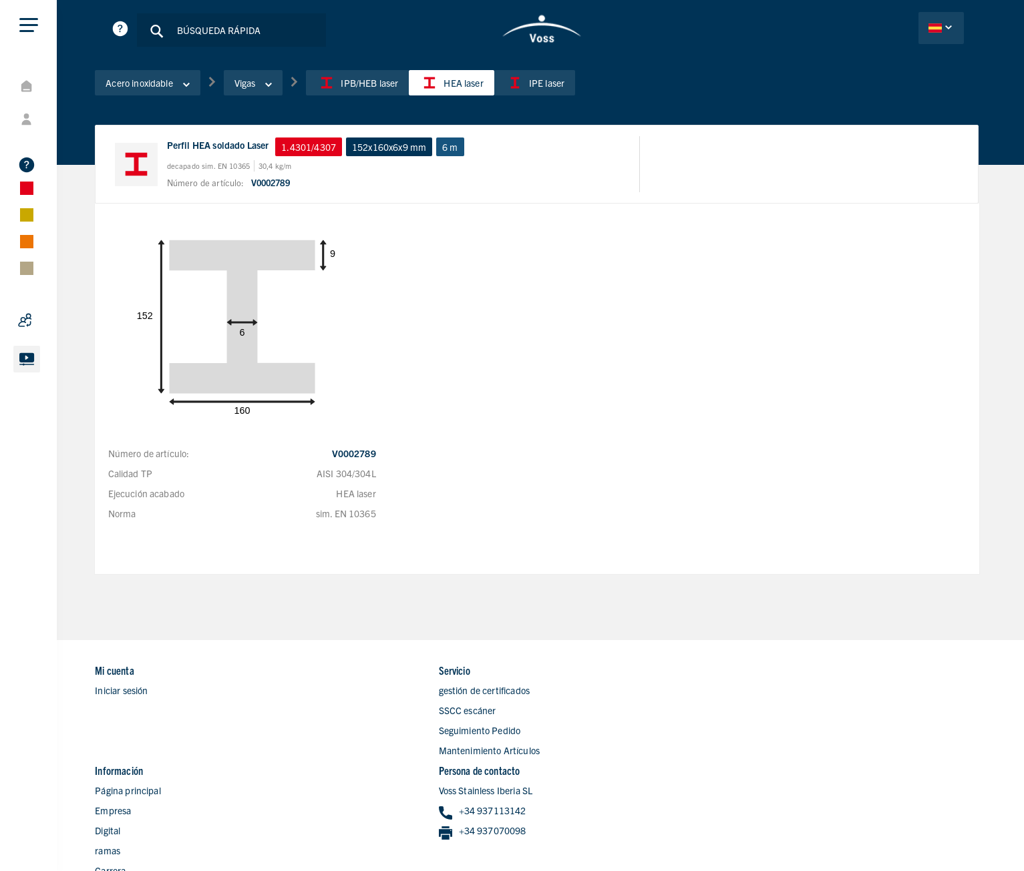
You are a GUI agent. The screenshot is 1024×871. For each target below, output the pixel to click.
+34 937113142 (814, 694)
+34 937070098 (814, 714)
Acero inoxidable (157, 86)
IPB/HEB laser (367, 86)
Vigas (263, 86)
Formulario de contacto (596, 773)
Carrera (564, 753)
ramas (561, 733)
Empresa (567, 693)
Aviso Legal (852, 836)
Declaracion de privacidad (764, 836)
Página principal (582, 673)
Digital (561, 713)
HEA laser (461, 86)
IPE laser (544, 86)
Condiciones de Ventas (933, 836)
